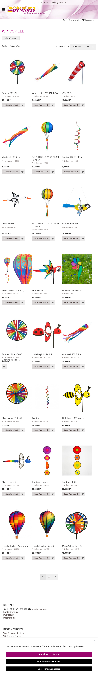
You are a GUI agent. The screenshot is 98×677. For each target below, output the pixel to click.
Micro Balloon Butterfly (13, 290)
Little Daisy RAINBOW (72, 290)
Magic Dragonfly (9, 482)
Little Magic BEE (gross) (73, 418)
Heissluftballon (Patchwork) (15, 546)
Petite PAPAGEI (39, 290)
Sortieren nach (61, 46)
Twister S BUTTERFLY (72, 157)
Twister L (36, 418)
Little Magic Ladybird (42, 354)
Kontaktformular (11, 612)
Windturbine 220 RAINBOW (45, 93)
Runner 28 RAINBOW (12, 354)
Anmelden (76, 20)
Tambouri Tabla (69, 482)
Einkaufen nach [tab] (10, 38)
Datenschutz (9, 617)
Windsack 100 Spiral (11, 157)
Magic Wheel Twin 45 (12, 418)
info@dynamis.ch (58, 2)
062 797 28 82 (42, 2)
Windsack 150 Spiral (71, 354)
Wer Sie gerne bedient (14, 633)
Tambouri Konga (40, 482)
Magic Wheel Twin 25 (72, 546)
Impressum (8, 614)
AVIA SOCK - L (68, 93)
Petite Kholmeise (70, 223)
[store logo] (27, 10)
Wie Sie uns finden (12, 636)
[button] (22, 105)
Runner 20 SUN (9, 93)
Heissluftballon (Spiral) (43, 546)
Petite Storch (8, 223)
